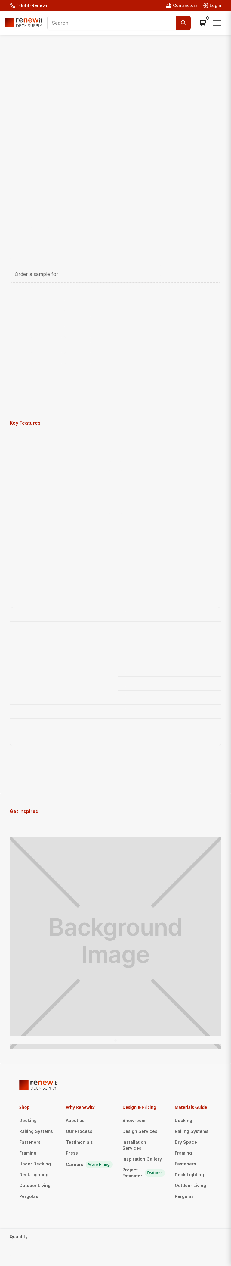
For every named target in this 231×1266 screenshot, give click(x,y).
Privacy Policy (120, 1246)
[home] (23, 22)
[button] (203, 23)
